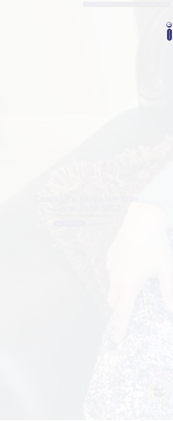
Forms (154, 4)
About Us (94, 4)
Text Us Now (169, 35)
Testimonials (144, 4)
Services (133, 4)
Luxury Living (121, 4)
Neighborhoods (107, 4)
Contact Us (164, 4)
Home (87, 4)
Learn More (96, 223)
